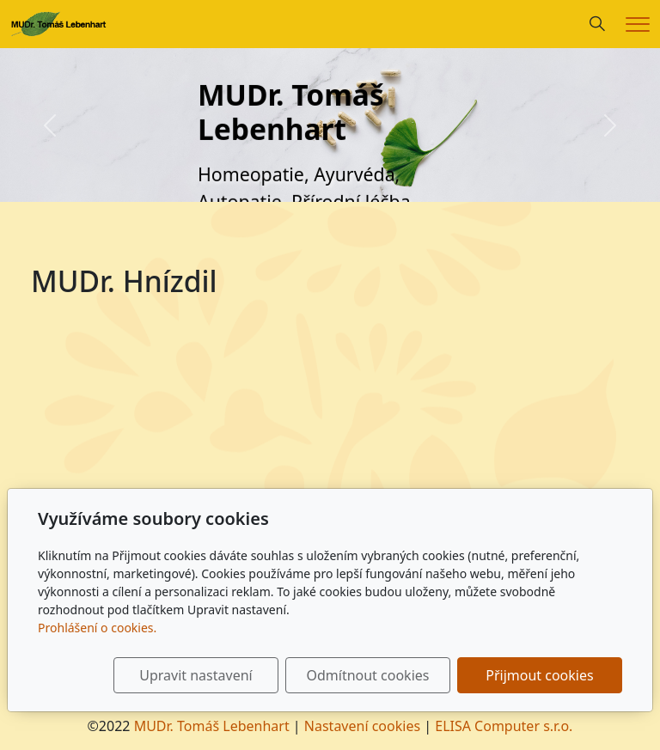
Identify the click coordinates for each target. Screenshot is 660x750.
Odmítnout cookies (367, 675)
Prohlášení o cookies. (97, 627)
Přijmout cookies (539, 675)
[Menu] (638, 24)
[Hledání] (597, 24)
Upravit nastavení (195, 675)
